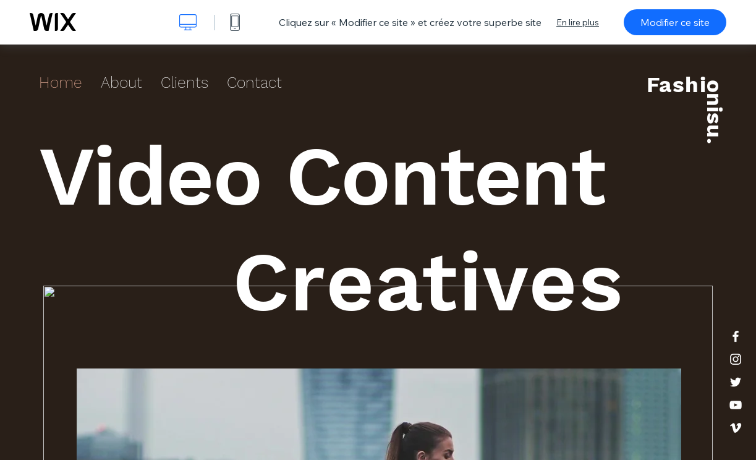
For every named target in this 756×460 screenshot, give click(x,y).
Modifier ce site (675, 22)
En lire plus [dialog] (577, 22)
